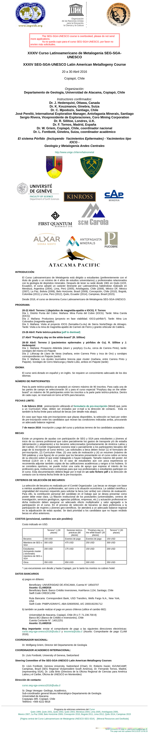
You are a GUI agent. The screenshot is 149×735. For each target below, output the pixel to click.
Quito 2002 (58, 712)
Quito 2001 (47, 712)
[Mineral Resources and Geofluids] (111, 719)
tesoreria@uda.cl (73, 631)
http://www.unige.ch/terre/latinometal (74, 152)
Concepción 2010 (72, 714)
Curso (92, 709)
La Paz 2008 (37, 714)
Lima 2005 (96, 712)
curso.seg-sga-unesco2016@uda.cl (41, 631)
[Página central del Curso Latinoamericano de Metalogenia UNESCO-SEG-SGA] (57, 719)
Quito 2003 (70, 712)
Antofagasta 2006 (110, 712)
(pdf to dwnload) (70, 332)
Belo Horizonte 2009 (53, 714)
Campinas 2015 (123, 714)
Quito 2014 (110, 714)
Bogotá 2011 (87, 714)
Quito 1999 (36, 712)
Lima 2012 (99, 714)
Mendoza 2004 (83, 712)
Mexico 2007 (24, 714)
